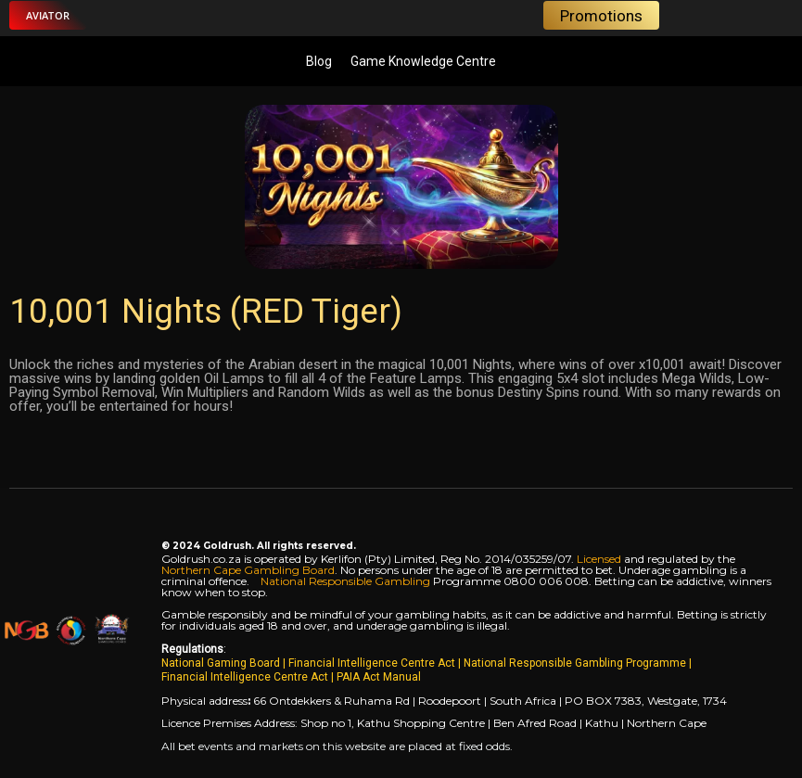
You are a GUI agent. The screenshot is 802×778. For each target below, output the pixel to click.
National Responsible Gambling (345, 581)
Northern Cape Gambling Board (248, 570)
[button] (47, 15)
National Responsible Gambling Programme (575, 663)
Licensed (600, 559)
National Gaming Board (222, 663)
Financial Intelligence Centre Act (373, 663)
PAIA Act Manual (379, 676)
